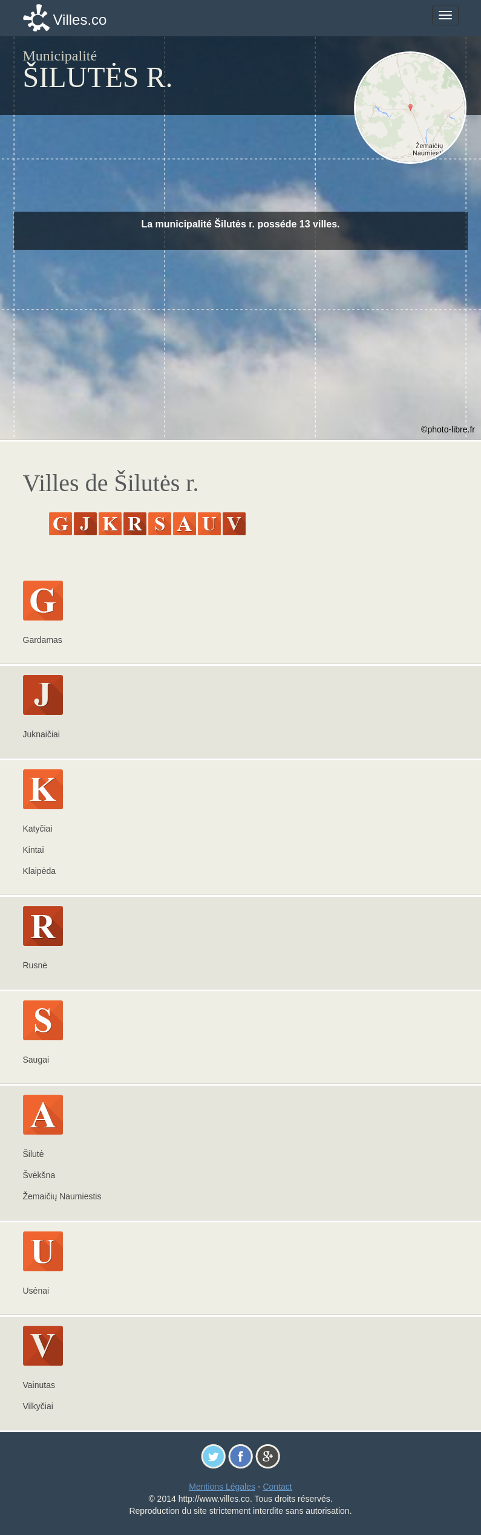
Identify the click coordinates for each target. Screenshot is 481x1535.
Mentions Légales (222, 1486)
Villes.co (80, 19)
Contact (277, 1486)
